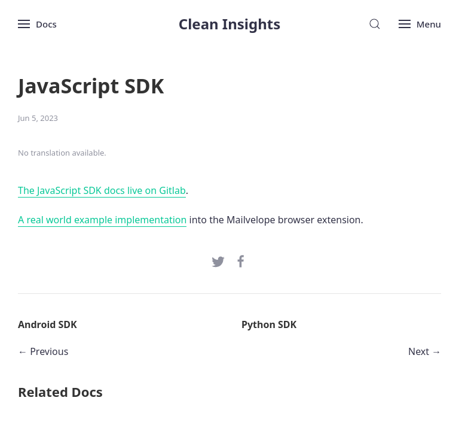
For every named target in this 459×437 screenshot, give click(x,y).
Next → (424, 351)
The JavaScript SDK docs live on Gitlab (102, 190)
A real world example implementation (102, 219)
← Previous (43, 351)
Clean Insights (230, 24)
